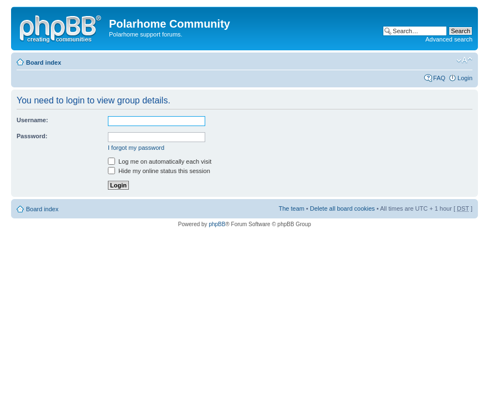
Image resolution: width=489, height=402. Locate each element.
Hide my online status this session (159, 171)
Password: (32, 136)
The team (291, 208)
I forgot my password (136, 147)
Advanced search (448, 39)
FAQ (439, 78)
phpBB (217, 224)
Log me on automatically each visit (159, 161)
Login (464, 78)
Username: (32, 120)
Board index (43, 62)
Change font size (464, 60)
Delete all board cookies (342, 208)
